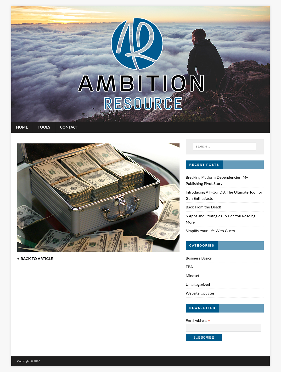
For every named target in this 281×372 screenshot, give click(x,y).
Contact (69, 127)
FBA (189, 266)
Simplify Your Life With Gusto (210, 230)
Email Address (198, 321)
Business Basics (199, 258)
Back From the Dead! (203, 207)
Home (22, 127)
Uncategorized (198, 284)
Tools (44, 127)
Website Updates (200, 293)
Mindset (193, 275)
